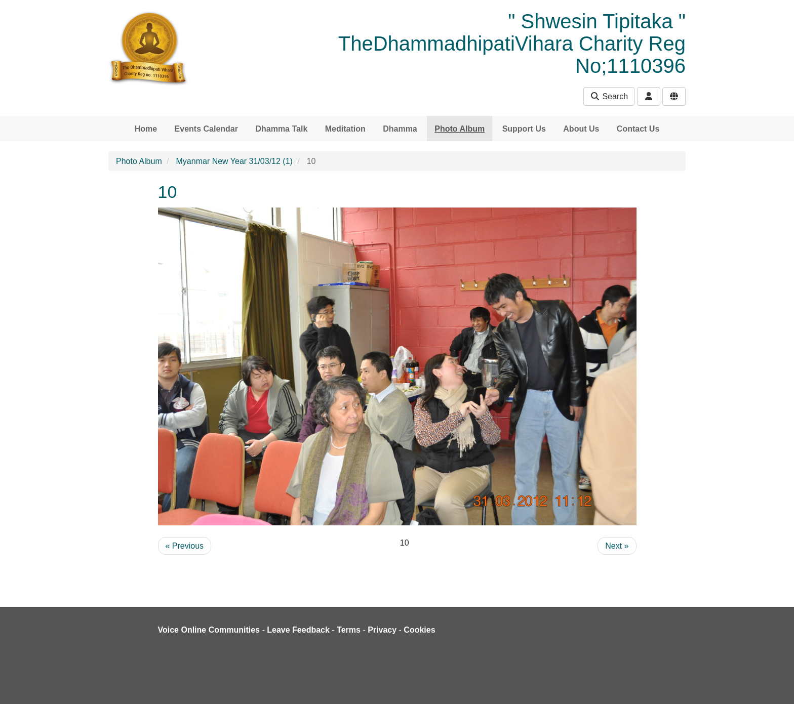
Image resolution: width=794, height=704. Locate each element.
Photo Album (459, 129)
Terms (349, 630)
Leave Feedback (298, 630)
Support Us (524, 129)
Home (146, 129)
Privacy (382, 630)
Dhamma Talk (281, 129)
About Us (581, 129)
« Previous (185, 546)
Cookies (419, 630)
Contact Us (638, 129)
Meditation (345, 129)
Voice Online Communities (209, 630)
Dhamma (400, 129)
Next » (616, 546)
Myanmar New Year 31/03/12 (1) (234, 161)
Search (609, 96)
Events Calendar (206, 129)
